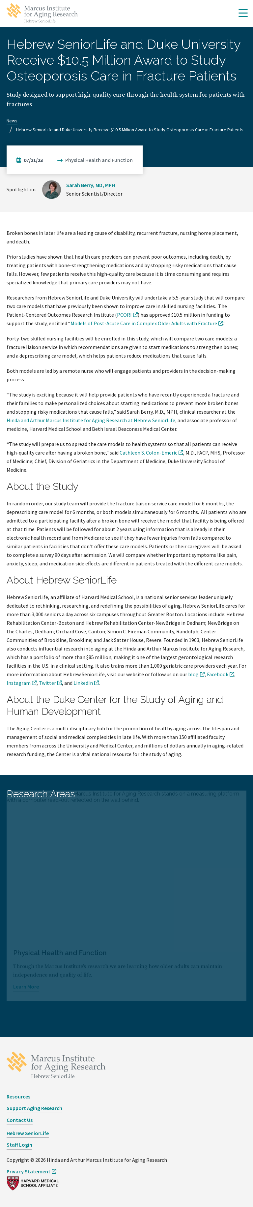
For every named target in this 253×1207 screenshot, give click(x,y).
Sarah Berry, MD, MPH (90, 185)
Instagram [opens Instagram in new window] (19, 683)
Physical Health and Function (99, 160)
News (12, 121)
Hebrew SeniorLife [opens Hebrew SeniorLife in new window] (28, 1133)
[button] (243, 13)
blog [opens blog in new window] (193, 674)
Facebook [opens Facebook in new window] (217, 674)
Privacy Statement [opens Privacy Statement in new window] (28, 1171)
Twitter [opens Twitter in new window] (47, 683)
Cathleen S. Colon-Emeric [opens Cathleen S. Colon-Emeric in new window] (148, 452)
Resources (18, 1096)
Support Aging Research (34, 1108)
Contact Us (20, 1120)
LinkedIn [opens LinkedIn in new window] (83, 683)
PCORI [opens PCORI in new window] (124, 314)
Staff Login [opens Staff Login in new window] (19, 1144)
